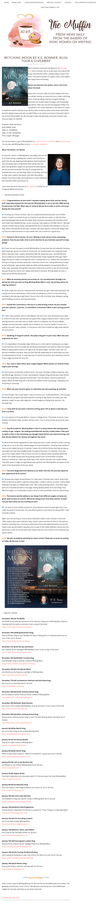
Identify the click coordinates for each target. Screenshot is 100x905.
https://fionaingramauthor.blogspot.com (17, 846)
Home (6, 2)
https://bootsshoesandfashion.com (15, 835)
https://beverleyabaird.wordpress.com (16, 734)
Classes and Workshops (34, 2)
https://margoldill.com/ (10, 768)
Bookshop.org (64, 141)
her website (31, 186)
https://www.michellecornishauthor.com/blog (18, 664)
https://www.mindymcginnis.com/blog (15, 641)
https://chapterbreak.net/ (11, 779)
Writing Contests (54, 2)
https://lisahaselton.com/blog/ (13, 686)
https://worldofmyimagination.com (14, 813)
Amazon (38, 141)
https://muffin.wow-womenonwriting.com (17, 627)
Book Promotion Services (85, 2)
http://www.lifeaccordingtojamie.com (15, 824)
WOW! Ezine (16, 2)
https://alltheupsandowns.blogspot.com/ (17, 652)
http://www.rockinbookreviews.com (15, 709)
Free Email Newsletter (50, 7)
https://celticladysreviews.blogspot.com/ (16, 802)
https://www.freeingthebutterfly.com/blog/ (17, 858)
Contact (68, 2)
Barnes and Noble (48, 141)
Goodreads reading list (39, 144)
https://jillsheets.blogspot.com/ (13, 869)
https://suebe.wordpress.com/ (13, 790)
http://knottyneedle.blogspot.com (14, 745)
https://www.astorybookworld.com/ (15, 675)
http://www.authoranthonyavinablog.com (17, 697)
